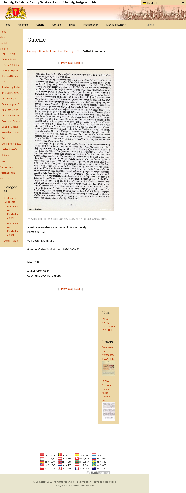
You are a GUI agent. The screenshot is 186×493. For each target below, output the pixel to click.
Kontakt (56, 24)
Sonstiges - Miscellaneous (12, 132)
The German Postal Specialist (12, 92)
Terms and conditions (104, 481)
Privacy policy (83, 481)
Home (7, 24)
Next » (78, 62)
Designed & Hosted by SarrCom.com (74, 485)
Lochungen (109, 326)
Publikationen (90, 24)
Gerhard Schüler (10, 76)
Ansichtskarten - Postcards (12, 109)
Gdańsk (6, 155)
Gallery (31, 51)
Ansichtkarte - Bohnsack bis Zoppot (12, 115)
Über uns (23, 24)
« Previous (65, 62)
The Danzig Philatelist (12, 87)
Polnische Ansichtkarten (12, 121)
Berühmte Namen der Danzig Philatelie (12, 143)
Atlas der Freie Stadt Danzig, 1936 (59, 51)
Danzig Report (9, 59)
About (3, 37)
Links (72, 24)
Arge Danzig (8, 53)
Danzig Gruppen (10, 70)
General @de (11, 240)
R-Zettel (107, 330)
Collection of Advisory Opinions (12, 149)
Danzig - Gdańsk (10, 126)
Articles (6, 138)
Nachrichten (6, 167)
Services (5, 178)
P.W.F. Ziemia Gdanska (12, 64)
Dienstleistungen (116, 24)
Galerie (40, 24)
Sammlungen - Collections (12, 104)
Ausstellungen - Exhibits (12, 98)
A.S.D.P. (5, 81)
